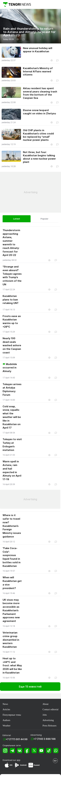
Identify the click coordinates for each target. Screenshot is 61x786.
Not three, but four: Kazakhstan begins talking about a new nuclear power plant (39, 157)
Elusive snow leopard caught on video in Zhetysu (39, 112)
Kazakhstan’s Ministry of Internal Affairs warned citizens (38, 71)
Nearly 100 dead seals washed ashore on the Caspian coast (12, 345)
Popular (44, 219)
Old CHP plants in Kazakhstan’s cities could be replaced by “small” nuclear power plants (38, 135)
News (5, 704)
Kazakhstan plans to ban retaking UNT (11, 300)
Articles (6, 709)
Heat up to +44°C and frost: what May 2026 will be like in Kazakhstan (12, 665)
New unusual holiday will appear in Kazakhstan (37, 50)
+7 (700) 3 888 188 (45, 738)
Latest (16, 219)
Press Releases (49, 725)
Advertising (48, 720)
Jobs (44, 714)
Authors (6, 720)
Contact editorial (50, 709)
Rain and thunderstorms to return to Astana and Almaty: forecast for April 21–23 (29, 32)
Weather (6, 725)
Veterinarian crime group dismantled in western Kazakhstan (11, 639)
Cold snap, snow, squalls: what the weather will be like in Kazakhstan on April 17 (12, 417)
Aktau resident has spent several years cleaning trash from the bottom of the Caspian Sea (40, 93)
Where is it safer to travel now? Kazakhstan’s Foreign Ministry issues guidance (12, 526)
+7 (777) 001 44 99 (16, 739)
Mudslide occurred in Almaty (10, 368)
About (45, 704)
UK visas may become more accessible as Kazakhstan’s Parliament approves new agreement (11, 610)
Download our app (11, 760)
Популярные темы (12, 714)
